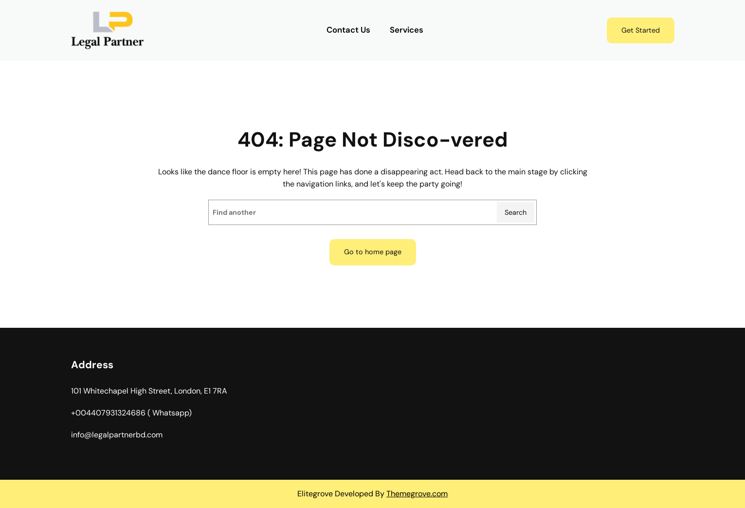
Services (406, 30)
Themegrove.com (417, 494)
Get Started (640, 30)
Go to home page (372, 251)
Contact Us (348, 30)
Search (516, 212)
